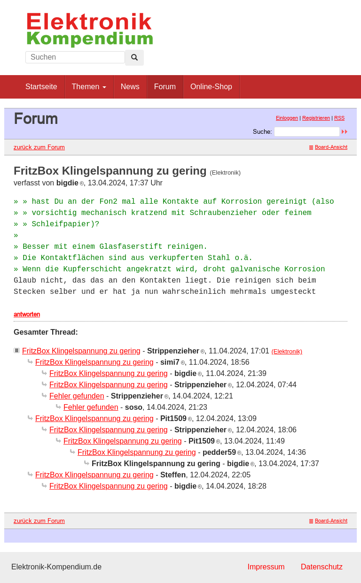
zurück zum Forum (39, 147)
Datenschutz (322, 567)
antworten (27, 314)
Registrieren (316, 118)
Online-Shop (211, 87)
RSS (339, 118)
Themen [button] (89, 87)
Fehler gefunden (76, 396)
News (130, 87)
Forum (165, 87)
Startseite (41, 87)
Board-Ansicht (328, 147)
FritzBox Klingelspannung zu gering (81, 351)
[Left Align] (134, 58)
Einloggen (287, 118)
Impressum (265, 567)
